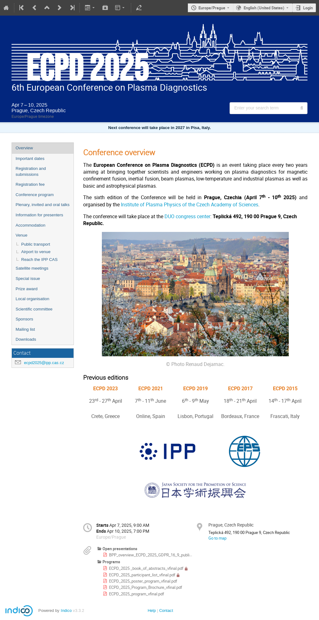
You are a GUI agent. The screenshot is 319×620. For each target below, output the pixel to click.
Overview (24, 148)
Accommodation (30, 225)
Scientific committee (34, 309)
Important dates (30, 158)
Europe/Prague (211, 8)
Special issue (28, 278)
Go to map (217, 538)
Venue (21, 235)
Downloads (26, 339)
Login (308, 8)
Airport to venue (35, 251)
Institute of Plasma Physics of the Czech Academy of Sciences (189, 204)
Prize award (26, 288)
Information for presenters (39, 215)
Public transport (35, 244)
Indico (66, 610)
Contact (166, 610)
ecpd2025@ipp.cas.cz (44, 362)
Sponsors (24, 319)
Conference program (35, 194)
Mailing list (25, 329)
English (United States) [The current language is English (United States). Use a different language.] (264, 8)
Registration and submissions (31, 171)
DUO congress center (187, 216)
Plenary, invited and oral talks (42, 204)
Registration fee (30, 184)
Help (152, 610)
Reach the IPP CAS (39, 259)
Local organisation (32, 298)
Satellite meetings (32, 268)
